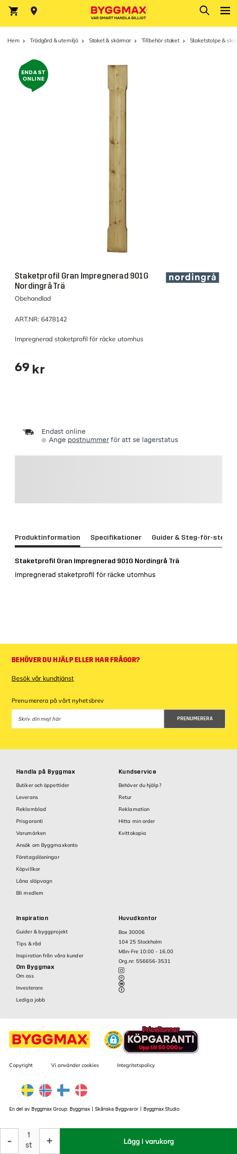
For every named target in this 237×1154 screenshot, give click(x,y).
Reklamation (133, 809)
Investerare (29, 988)
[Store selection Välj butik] (33, 11)
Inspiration (32, 918)
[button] (113, 1040)
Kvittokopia (132, 833)
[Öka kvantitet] (49, 1141)
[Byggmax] (118, 13)
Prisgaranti (29, 821)
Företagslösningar (37, 857)
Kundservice (137, 771)
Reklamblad (31, 809)
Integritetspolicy (136, 1065)
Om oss (25, 976)
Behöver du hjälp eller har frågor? (76, 660)
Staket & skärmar (110, 40)
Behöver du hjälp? (139, 785)
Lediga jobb (30, 1000)
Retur (125, 797)
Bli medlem (29, 893)
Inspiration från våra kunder (49, 955)
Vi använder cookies (75, 1065)
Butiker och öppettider (42, 785)
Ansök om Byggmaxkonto (46, 845)
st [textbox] (28, 1145)
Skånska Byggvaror (116, 1109)
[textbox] (30, 370)
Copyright (21, 1065)
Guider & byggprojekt (42, 931)
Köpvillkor (28, 869)
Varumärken (31, 833)
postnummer (88, 440)
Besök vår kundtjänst (43, 678)
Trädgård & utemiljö (54, 40)
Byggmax (80, 1109)
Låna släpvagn (34, 881)
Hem (13, 40)
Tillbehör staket (160, 40)
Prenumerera (195, 719)
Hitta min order (136, 821)
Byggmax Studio (161, 1109)
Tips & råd (28, 943)
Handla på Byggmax (45, 771)
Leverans (27, 797)
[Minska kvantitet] (9, 1141)
